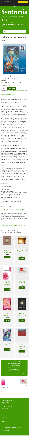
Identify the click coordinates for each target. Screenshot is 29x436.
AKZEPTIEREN (23, 2)
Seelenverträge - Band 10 (7, 312)
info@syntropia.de (7, 26)
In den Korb (11, 88)
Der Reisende (7, 250)
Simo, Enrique (7, 284)
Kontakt (3, 416)
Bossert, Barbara (7, 252)
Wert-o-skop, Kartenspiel (22, 281)
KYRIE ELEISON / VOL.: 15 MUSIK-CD (22, 251)
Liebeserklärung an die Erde (22, 343)
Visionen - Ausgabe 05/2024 (7, 343)
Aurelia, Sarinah (7, 315)
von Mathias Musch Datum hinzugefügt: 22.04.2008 (12, 209)
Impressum (4, 417)
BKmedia (3, 82)
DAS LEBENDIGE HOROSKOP (22, 312)
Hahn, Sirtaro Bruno (22, 315)
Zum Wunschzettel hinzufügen (8, 94)
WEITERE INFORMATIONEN (23, 3)
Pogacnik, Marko (22, 346)
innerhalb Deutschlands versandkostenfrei (17, 90)
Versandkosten (5, 429)
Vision (2, 394)
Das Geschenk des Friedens (7, 281)
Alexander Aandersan (22, 253)
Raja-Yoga (9, 388)
